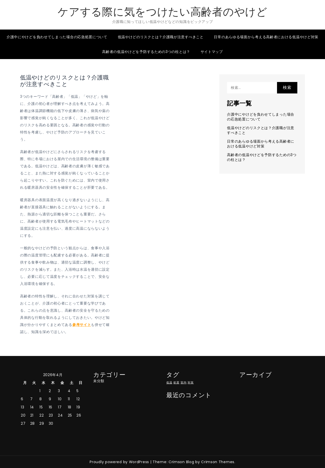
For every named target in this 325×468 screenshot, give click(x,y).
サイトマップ (212, 51)
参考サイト (81, 324)
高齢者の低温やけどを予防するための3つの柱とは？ (146, 51)
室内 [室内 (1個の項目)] (183, 382)
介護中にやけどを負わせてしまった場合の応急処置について (57, 36)
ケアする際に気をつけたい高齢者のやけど (162, 11)
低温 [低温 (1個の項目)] (169, 382)
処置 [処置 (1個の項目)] (176, 382)
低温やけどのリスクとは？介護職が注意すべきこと (161, 36)
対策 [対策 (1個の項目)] (190, 382)
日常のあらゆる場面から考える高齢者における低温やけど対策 (266, 36)
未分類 (98, 380)
